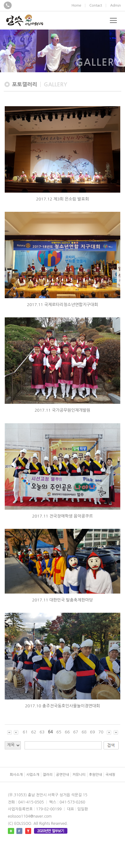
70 (101, 732)
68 (84, 732)
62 (33, 732)
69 (92, 732)
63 (42, 732)
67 (75, 732)
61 (25, 732)
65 (58, 732)
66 (67, 732)
